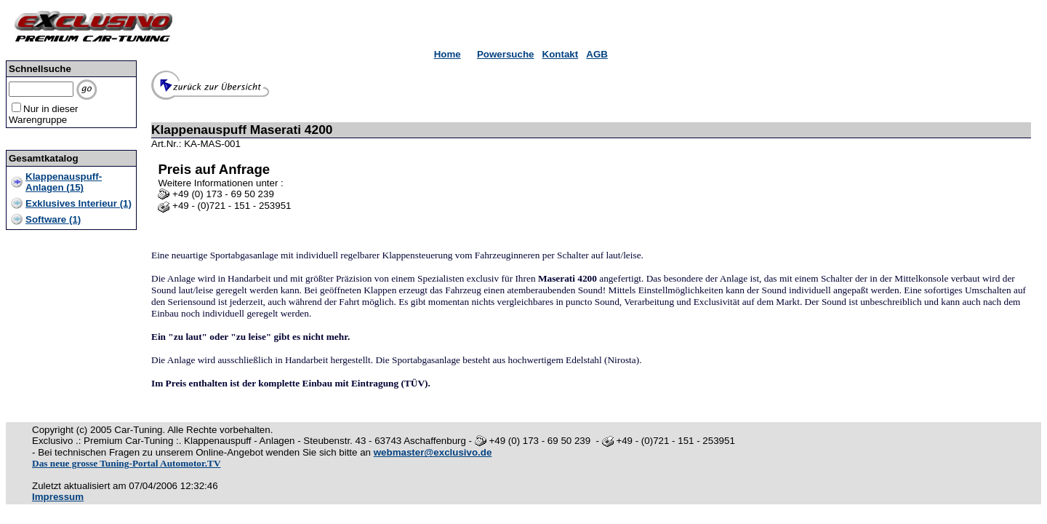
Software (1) (53, 219)
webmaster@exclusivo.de (433, 452)
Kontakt (560, 54)
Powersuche (505, 54)
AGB (597, 54)
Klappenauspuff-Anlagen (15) (63, 182)
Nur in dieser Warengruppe (44, 114)
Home (447, 54)
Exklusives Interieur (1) (78, 203)
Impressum (58, 496)
